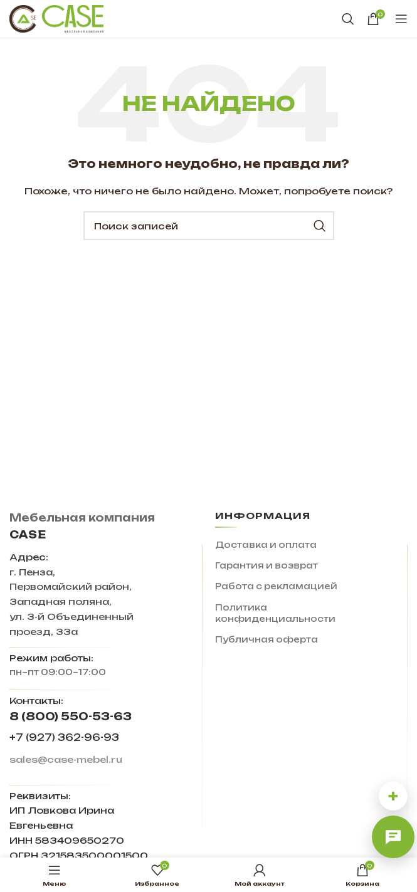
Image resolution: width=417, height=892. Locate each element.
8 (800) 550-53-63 (70, 716)
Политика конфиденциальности (275, 613)
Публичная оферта (266, 639)
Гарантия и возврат (266, 565)
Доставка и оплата (266, 545)
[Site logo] (56, 18)
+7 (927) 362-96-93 (64, 737)
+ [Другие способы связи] (393, 795)
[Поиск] (348, 18)
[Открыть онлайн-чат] (393, 837)
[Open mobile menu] (401, 18)
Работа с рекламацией (276, 586)
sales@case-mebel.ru (65, 759)
